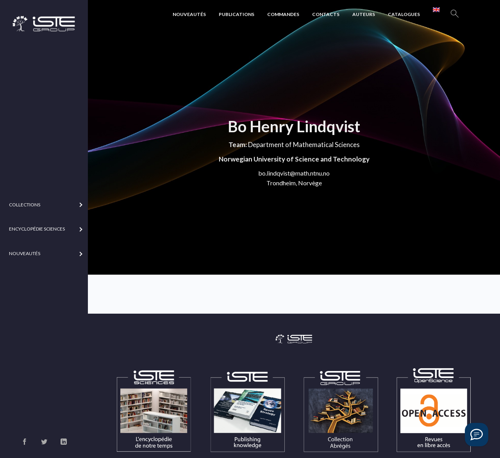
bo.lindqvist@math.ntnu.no (294, 173)
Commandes (283, 14)
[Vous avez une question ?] (476, 434)
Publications (236, 14)
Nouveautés (189, 14)
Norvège (310, 182)
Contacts (325, 14)
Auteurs (363, 14)
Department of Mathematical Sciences (304, 144)
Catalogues (404, 14)
